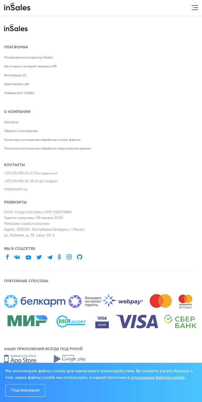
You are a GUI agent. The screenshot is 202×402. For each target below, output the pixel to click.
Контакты (11, 122)
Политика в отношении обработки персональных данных (47, 148)
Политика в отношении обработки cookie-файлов (42, 140)
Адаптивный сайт (17, 84)
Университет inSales (19, 93)
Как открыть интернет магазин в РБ (30, 66)
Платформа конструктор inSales (28, 57)
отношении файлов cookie (158, 378)
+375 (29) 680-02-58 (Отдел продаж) (30, 181)
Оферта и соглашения (21, 131)
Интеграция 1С (15, 75)
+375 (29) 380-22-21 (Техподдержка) (30, 173)
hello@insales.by (15, 189)
